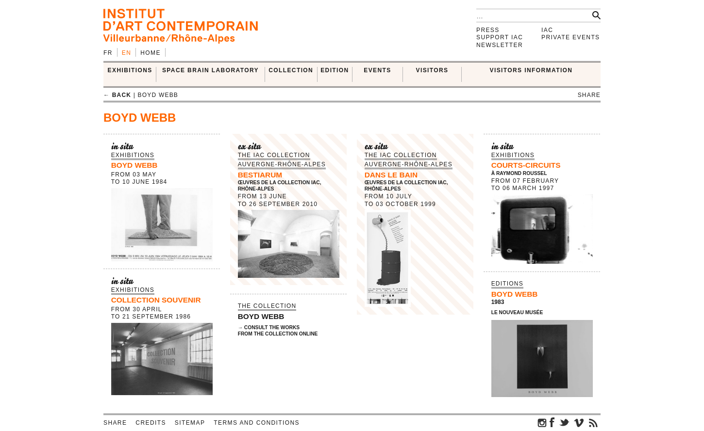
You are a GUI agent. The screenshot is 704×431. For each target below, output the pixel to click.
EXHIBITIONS (130, 70)
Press (488, 30)
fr (108, 52)
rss (593, 422)
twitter (564, 422)
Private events (570, 37)
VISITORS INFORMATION (531, 70)
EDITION (334, 70)
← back (117, 95)
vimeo (578, 422)
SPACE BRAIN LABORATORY (210, 70)
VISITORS (432, 70)
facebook (552, 422)
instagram (542, 422)
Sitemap (190, 422)
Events (377, 70)
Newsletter (499, 45)
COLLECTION (290, 70)
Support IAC (499, 37)
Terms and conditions (257, 422)
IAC (547, 30)
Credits (150, 422)
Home (150, 52)
